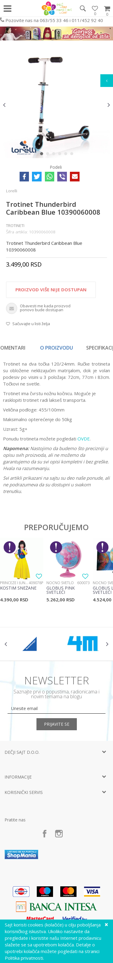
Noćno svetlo (60, 582)
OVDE (83, 439)
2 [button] (49, 155)
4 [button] (61, 155)
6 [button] (73, 155)
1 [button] (43, 155)
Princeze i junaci (14, 582)
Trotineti (15, 225)
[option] (56, 104)
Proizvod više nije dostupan (50, 289)
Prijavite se (56, 724)
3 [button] (55, 155)
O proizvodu (56, 347)
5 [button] (67, 155)
